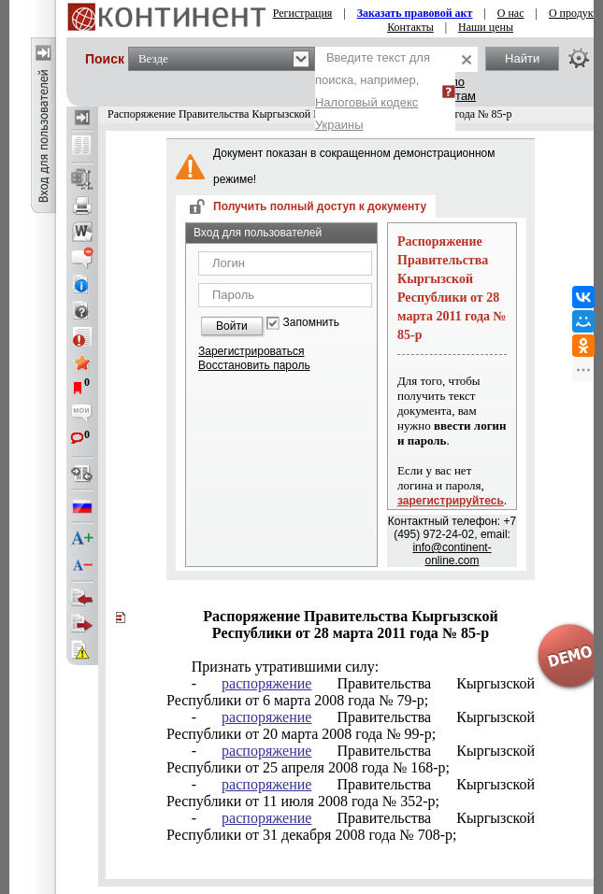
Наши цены (485, 27)
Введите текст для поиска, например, (372, 91)
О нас (510, 13)
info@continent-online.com (451, 554)
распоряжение (266, 683)
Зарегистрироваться (251, 351)
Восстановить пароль (254, 365)
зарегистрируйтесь (450, 500)
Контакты (410, 27)
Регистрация (303, 13)
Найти (522, 58)
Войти (232, 326)
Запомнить (311, 323)
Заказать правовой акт (415, 13)
